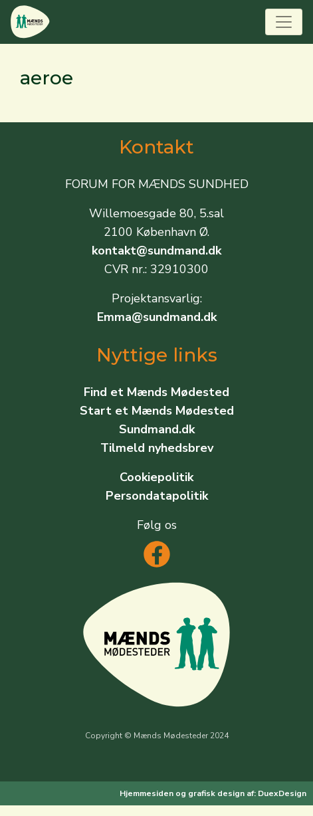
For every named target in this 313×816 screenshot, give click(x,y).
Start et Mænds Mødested (157, 411)
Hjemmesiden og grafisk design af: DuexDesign (213, 793)
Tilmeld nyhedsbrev (156, 448)
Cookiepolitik (156, 477)
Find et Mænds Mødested (156, 392)
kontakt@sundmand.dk (156, 250)
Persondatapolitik (157, 496)
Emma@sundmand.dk (157, 317)
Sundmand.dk (157, 429)
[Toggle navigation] (283, 22)
